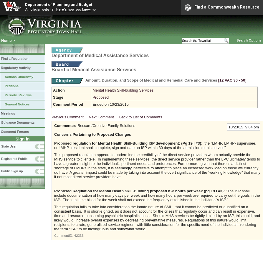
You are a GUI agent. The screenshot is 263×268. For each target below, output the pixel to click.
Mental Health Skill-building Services (122, 90)
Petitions (12, 86)
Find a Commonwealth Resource (222, 7)
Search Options (249, 40)
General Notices (17, 104)
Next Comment (101, 117)
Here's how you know (73, 9)
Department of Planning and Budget (58, 4)
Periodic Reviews (18, 95)
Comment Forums (15, 131)
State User (8, 146)
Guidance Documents (17, 122)
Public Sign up (12, 171)
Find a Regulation (14, 58)
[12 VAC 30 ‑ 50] (232, 80)
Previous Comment (68, 117)
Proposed (100, 97)
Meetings (8, 113)
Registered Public (14, 159)
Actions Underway (19, 77)
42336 (79, 235)
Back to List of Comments (140, 117)
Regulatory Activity (16, 68)
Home (6, 40)
